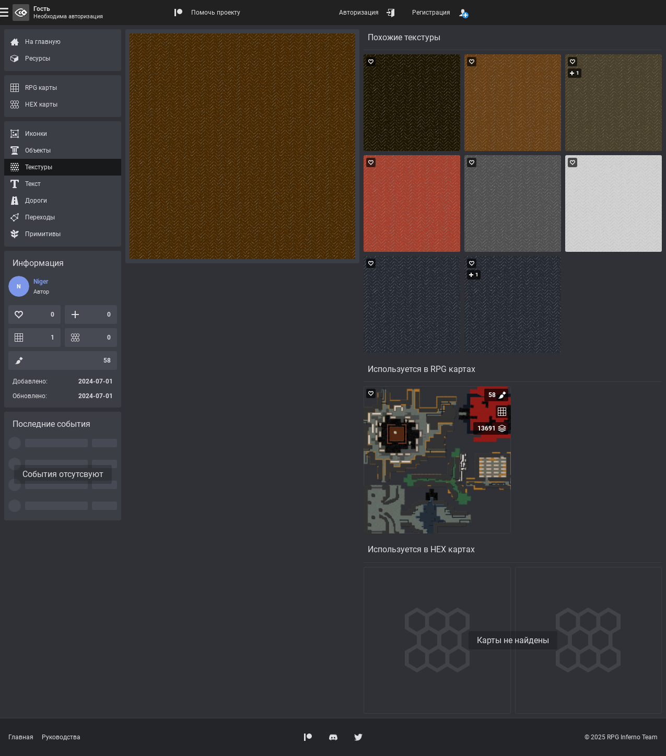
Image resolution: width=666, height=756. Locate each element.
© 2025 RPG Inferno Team (621, 737)
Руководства (61, 737)
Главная (20, 737)
